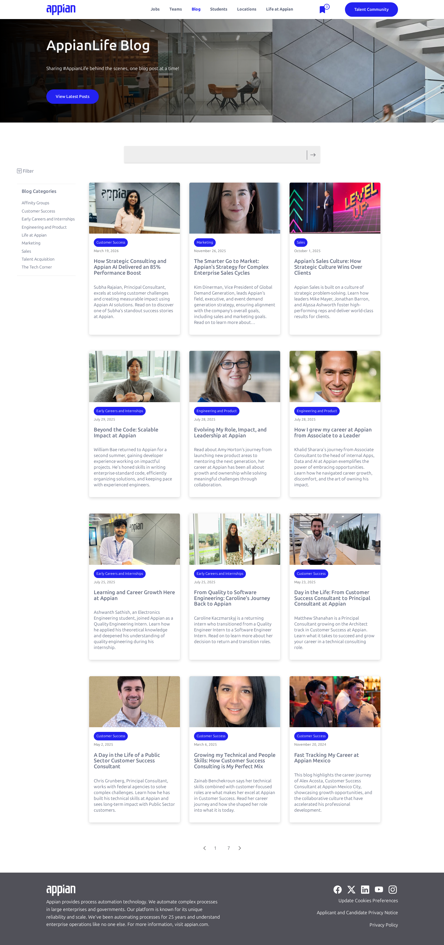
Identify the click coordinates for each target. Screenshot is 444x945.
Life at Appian (279, 9)
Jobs (155, 9)
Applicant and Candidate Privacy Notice (357, 912)
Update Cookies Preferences (368, 900)
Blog (196, 9)
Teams (175, 9)
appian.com (196, 924)
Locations (246, 9)
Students (218, 9)
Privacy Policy (384, 925)
